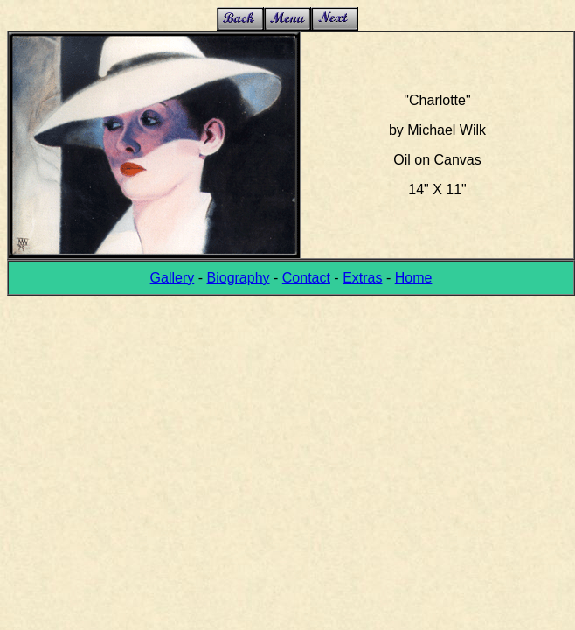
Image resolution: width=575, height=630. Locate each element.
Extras (362, 277)
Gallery (172, 277)
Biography (238, 277)
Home (414, 277)
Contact (306, 277)
